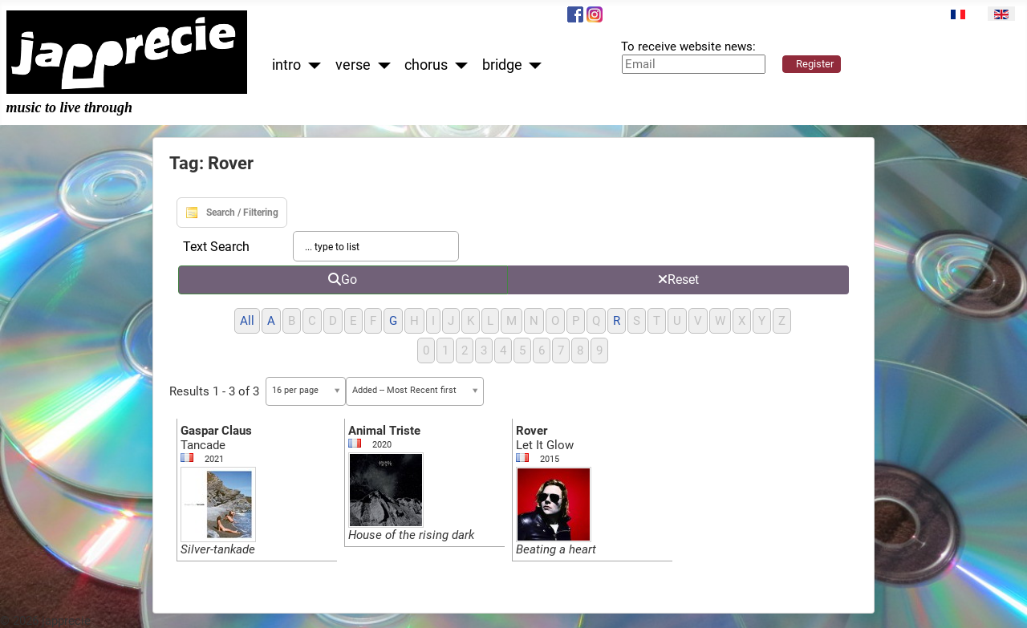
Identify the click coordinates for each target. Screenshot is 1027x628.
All (247, 321)
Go (342, 279)
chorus (426, 65)
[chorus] (458, 65)
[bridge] (532, 65)
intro (286, 65)
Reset (678, 279)
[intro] (311, 65)
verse (353, 65)
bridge (502, 65)
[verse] (381, 65)
